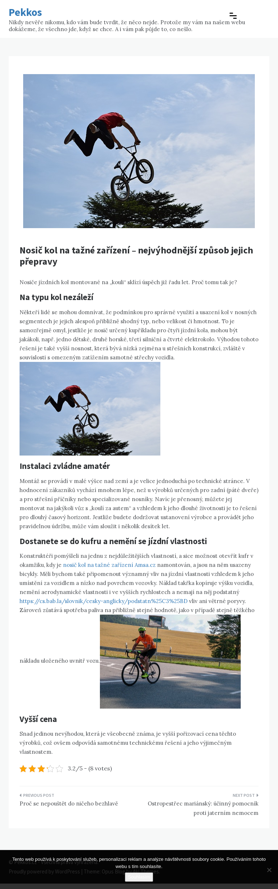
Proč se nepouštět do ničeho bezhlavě (69, 803)
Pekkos (25, 12)
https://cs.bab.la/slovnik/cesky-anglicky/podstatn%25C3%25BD (104, 601)
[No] (269, 869)
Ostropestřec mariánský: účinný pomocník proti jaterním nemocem (203, 808)
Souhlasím (139, 877)
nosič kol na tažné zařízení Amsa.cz (109, 564)
